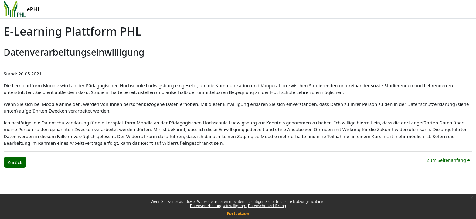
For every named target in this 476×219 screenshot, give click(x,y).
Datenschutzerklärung (267, 205)
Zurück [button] (15, 162)
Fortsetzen (238, 213)
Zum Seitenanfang (448, 160)
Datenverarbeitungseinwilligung (218, 205)
